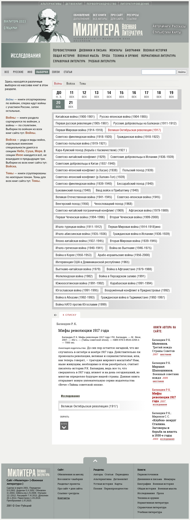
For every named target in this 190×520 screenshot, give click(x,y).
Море (38, 151)
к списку (70, 315)
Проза (160, 493)
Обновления (70, 474)
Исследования (26, 55)
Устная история (103, 483)
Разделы (69, 483)
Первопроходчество (116, 488)
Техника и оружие (148, 498)
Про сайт (70, 488)
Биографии (165, 354)
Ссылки (68, 493)
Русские (18, 72)
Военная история (163, 483)
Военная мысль (167, 488)
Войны (11, 117)
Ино (30, 72)
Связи (56, 72)
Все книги (70, 479)
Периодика (122, 474)
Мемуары (169, 479)
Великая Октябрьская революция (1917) (89, 406)
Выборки (42, 72)
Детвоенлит (120, 479)
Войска (11, 139)
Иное (19, 154)
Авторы (98, 474)
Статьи (68, 72)
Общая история (146, 488)
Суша (29, 151)
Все (7, 72)
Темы (10, 173)
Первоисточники (147, 474)
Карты (118, 483)
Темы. (36, 180)
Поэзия (97, 488)
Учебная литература (149, 512)
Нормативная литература (152, 502)
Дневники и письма (149, 479)
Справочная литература (151, 507)
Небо (20, 151)
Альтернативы (102, 479)
